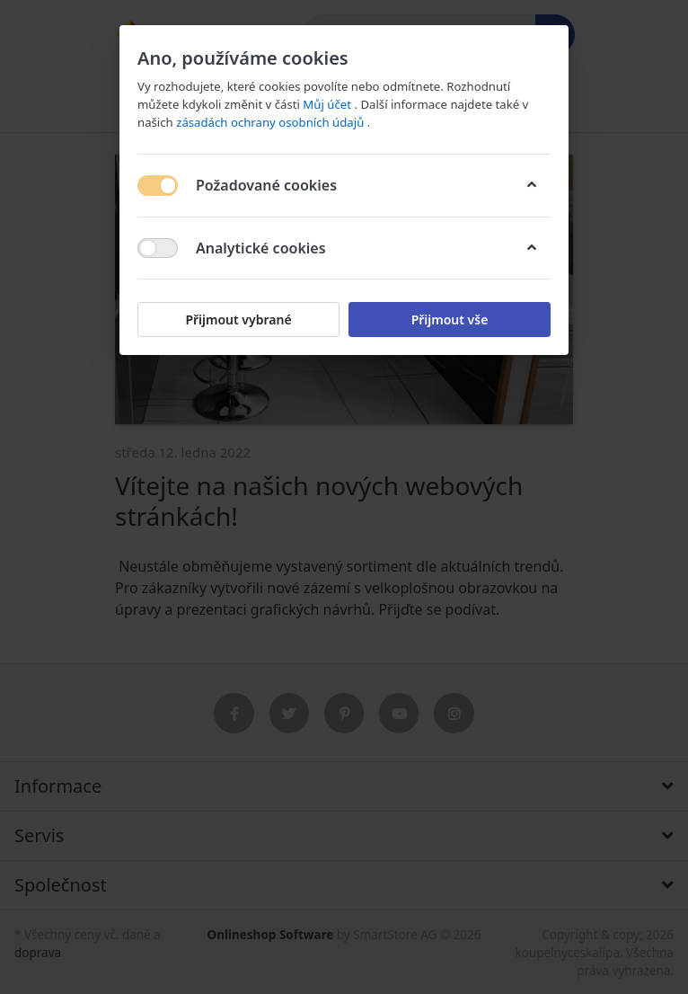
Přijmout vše (450, 319)
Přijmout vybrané (238, 319)
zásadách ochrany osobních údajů (271, 122)
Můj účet (328, 104)
